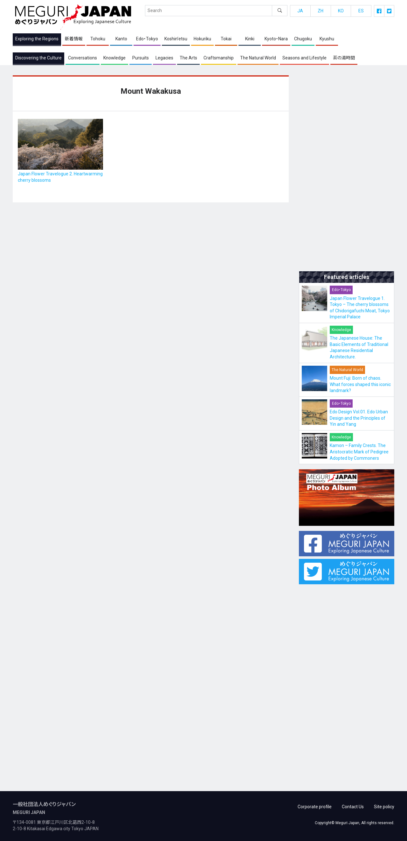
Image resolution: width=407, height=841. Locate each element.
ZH (320, 10)
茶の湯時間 (344, 57)
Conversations (82, 57)
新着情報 (74, 39)
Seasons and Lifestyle (304, 57)
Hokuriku (202, 39)
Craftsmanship (219, 57)
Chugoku (303, 39)
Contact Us (353, 805)
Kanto (121, 39)
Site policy (384, 805)
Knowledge (114, 57)
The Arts (188, 57)
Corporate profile (315, 805)
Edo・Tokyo (147, 39)
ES (361, 10)
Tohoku (97, 39)
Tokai (226, 39)
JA (300, 10)
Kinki (249, 39)
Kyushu (327, 39)
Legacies (164, 57)
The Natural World (258, 57)
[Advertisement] (346, 170)
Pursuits (140, 57)
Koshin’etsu (175, 39)
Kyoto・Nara (276, 39)
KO (341, 10)
